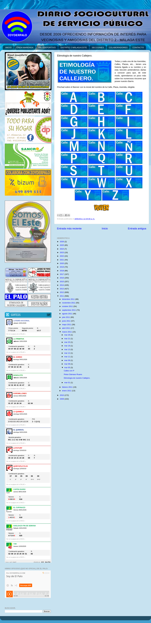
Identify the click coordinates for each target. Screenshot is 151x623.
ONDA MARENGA (24, 47)
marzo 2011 (67, 332)
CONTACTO (138, 47)
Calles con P (69, 371)
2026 (62, 242)
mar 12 (67, 353)
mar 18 (67, 346)
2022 (62, 256)
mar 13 (67, 349)
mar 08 (67, 364)
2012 (62, 292)
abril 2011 (66, 328)
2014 (62, 285)
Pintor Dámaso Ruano (73, 374)
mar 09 (67, 360)
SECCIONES (98, 47)
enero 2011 (67, 391)
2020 (62, 263)
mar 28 (67, 335)
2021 (62, 260)
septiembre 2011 (69, 310)
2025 (62, 245)
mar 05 (67, 367)
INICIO (8, 47)
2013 (62, 289)
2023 (62, 252)
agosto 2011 (67, 314)
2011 (62, 296)
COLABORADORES (118, 47)
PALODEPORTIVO (47, 47)
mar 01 (67, 382)
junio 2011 (66, 321)
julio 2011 (66, 317)
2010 (62, 395)
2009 (62, 399)
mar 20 (67, 342)
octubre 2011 (67, 306)
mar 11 (67, 357)
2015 (62, 282)
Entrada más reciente (69, 228)
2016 (62, 278)
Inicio (105, 228)
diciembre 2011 (68, 299)
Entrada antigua (137, 228)
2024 (62, 249)
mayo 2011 (67, 324)
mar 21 (67, 339)
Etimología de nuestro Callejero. (77, 378)
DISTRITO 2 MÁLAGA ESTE (74, 47)
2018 (62, 271)
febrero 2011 (67, 387)
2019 (62, 267)
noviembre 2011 (69, 303)
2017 (62, 274)
